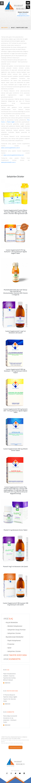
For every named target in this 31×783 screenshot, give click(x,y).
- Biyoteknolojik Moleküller (13, 637)
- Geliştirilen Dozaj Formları (14, 630)
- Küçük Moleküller (10, 622)
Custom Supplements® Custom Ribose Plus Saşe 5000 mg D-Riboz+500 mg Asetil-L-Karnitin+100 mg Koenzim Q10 (15, 211)
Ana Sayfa (4, 27)
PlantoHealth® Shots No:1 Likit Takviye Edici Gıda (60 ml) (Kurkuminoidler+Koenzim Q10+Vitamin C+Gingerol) (15, 292)
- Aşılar (7, 648)
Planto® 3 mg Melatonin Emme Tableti (15, 530)
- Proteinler (8, 644)
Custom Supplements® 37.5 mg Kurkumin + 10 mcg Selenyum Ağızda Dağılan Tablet (15, 251)
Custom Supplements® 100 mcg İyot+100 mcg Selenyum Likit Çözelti (15, 604)
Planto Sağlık (11, 122)
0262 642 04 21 (23, 14)
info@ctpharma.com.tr (23, 15)
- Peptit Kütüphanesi (12, 640)
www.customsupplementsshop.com (14, 155)
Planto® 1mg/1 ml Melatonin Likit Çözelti (15, 566)
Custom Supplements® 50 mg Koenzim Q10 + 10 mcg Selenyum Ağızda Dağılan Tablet (16, 410)
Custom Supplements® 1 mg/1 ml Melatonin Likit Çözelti (15, 332)
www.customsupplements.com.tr (10, 147)
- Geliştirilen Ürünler (12, 633)
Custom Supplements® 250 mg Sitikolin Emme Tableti (15, 449)
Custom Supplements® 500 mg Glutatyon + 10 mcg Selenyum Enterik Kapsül (15, 371)
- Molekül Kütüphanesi (12, 626)
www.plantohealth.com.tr (8, 162)
